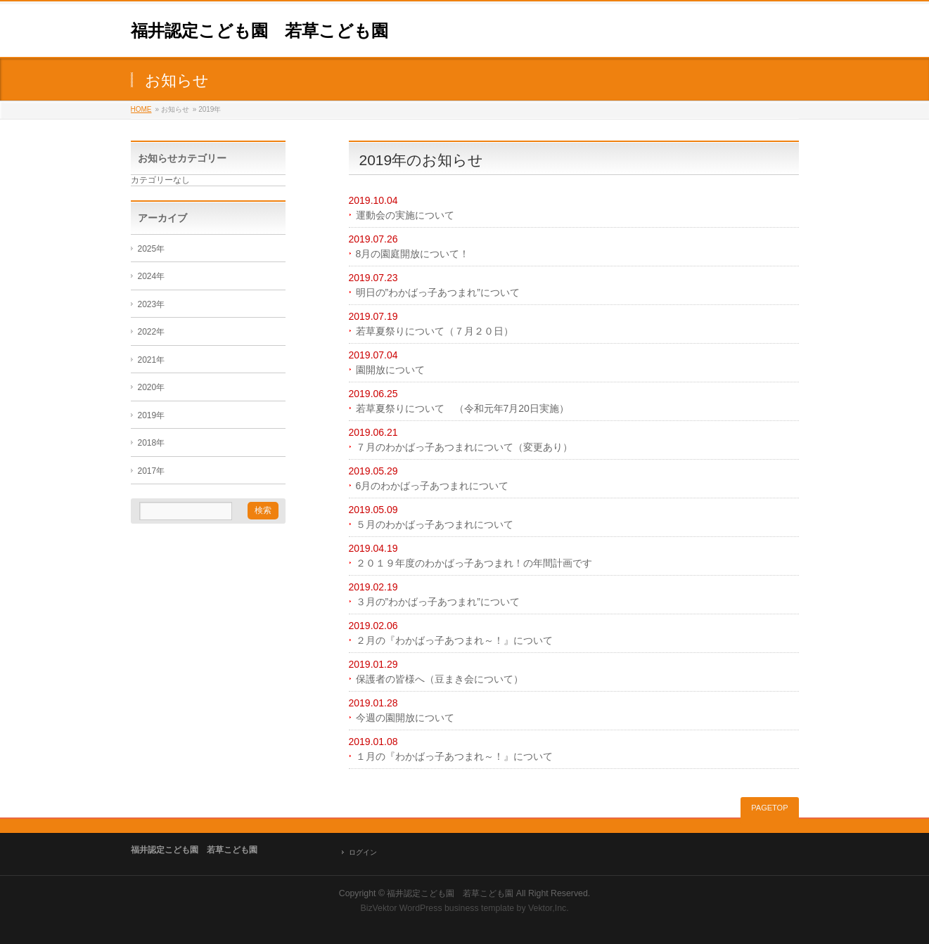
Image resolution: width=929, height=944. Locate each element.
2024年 (151, 276)
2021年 (151, 360)
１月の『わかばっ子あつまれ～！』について (454, 756)
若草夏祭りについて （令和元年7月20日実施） (462, 408)
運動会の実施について (405, 215)
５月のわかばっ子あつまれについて (434, 524)
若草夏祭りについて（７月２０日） (434, 331)
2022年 (151, 332)
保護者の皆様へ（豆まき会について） (439, 679)
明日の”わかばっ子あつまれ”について (438, 292)
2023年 (151, 304)
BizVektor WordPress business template (437, 908)
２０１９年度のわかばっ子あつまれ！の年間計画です (474, 563)
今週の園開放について (405, 717)
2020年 (151, 387)
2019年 (151, 415)
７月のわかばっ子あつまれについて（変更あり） (464, 447)
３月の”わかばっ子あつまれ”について (438, 601)
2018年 (151, 443)
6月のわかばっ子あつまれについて (432, 485)
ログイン (363, 852)
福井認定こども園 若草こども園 (259, 30)
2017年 (151, 471)
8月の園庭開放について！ (413, 253)
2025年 (151, 249)
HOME (141, 109)
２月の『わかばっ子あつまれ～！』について (454, 640)
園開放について (390, 369)
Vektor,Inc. (548, 908)
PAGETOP (769, 807)
